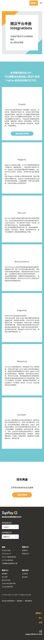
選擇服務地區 (7, 523)
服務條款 (20, 601)
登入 (40, 618)
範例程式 (25, 550)
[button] (10, 527)
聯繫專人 (33, 3)
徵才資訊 (25, 577)
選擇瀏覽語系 (7, 532)
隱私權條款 (28, 601)
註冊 (40, 622)
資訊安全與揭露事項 (8, 601)
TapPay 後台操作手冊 (8, 583)
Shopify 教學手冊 (7, 587)
